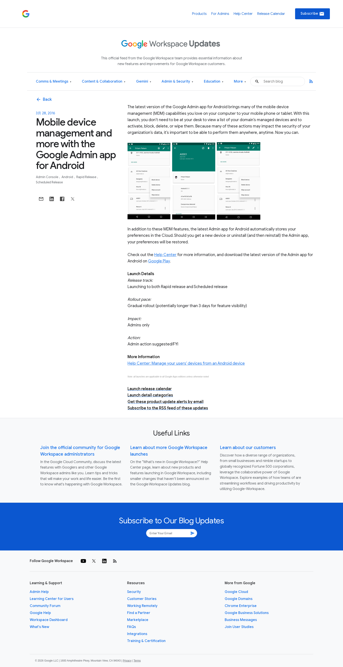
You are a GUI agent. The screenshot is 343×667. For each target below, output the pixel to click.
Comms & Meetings (53, 82)
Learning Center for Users (52, 599)
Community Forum (45, 606)
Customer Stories (141, 599)
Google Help (40, 613)
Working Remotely (142, 606)
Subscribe (312, 13)
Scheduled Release (49, 182)
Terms (137, 660)
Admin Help (39, 592)
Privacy (127, 660)
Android (67, 177)
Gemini (143, 82)
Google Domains (238, 599)
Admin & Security (177, 82)
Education (213, 82)
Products (199, 14)
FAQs (131, 627)
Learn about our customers (248, 447)
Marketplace (137, 620)
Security (134, 592)
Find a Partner (138, 613)
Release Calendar (271, 14)
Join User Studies (239, 627)
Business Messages (241, 620)
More (240, 82)
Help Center (243, 14)
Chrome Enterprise (241, 606)
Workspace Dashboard (49, 620)
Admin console (47, 177)
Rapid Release (86, 177)
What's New (39, 627)
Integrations (137, 634)
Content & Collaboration (103, 82)
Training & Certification (146, 641)
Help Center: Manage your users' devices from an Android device (186, 363)
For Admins (220, 14)
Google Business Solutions (247, 613)
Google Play (159, 261)
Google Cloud (236, 592)
